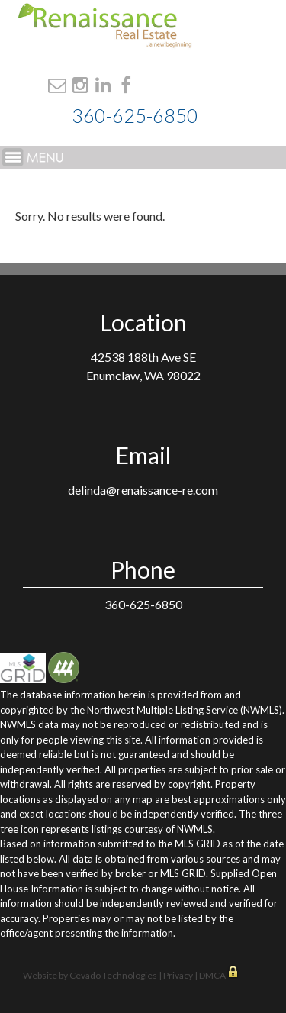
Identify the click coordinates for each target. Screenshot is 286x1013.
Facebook (126, 85)
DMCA (213, 975)
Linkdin (103, 85)
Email (57, 85)
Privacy (178, 975)
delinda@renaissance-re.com (143, 489)
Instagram (80, 85)
